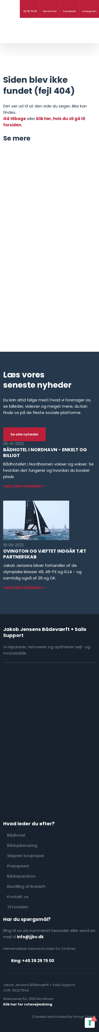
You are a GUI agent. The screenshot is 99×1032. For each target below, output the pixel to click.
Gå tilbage (14, 118)
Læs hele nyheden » (23, 486)
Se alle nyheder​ (24, 434)
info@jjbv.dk (30, 937)
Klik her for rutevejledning (27, 1004)
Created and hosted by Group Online (64, 1016)
